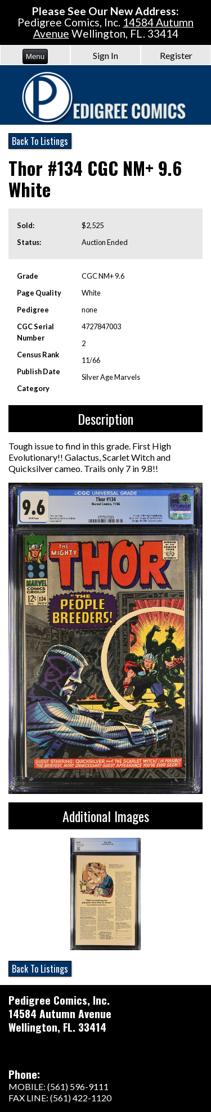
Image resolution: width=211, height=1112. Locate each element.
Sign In (105, 55)
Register (176, 55)
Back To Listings (40, 141)
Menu (35, 56)
